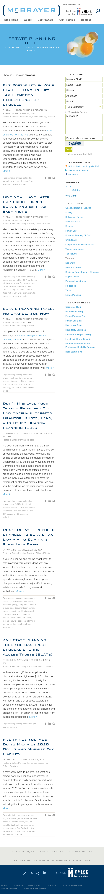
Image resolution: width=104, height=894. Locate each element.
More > (7, 171)
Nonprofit (70, 263)
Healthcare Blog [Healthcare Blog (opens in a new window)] (73, 325)
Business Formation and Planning (82, 272)
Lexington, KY (23, 851)
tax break (15, 825)
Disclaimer (17, 886)
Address (71, 96)
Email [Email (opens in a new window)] (53, 178)
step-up (6, 621)
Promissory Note (27, 283)
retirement (29, 381)
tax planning (29, 621)
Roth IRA (23, 384)
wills (21, 624)
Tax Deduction (23, 828)
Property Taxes (17, 822)
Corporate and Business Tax (79, 244)
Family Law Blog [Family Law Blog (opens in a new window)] (73, 320)
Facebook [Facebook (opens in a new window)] (71, 174)
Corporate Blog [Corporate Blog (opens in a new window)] (73, 307)
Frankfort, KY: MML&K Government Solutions (52, 860)
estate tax (27, 178)
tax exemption (26, 293)
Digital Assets (72, 276)
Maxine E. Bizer (14, 433)
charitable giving (10, 605)
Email (70, 101)
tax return (18, 834)
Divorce (69, 226)
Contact (86, 20)
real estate (30, 507)
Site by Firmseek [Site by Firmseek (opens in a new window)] (9, 888)
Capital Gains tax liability (22, 601)
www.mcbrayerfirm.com (71, 5)
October (76, 190)
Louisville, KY (51, 851)
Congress (23, 605)
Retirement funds (73, 217)
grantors (19, 378)
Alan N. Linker (14, 110)
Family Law (70, 231)
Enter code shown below (81, 138)
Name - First (74, 79)
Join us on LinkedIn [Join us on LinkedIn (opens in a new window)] (76, 170)
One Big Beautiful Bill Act (78, 208)
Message (72, 116)
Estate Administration (76, 281)
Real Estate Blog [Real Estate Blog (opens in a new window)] (73, 351)
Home (4, 886)
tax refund (30, 831)
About (28, 20)
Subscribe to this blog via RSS (82, 166)
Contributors (45, 20)
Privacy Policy (35, 886)
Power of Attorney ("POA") (78, 235)
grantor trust (8, 378)
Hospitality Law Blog (75, 330)
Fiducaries (70, 286)
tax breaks (25, 825)
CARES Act (71, 240)
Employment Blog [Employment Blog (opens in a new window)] (74, 311)
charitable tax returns (17, 815)
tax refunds (8, 834)
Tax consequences (74, 249)
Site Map (52, 886)
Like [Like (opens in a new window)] (45, 178)
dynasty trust (14, 277)
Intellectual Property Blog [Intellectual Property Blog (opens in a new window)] (78, 334)
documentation (21, 608)
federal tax (7, 181)
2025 (68, 186)
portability (17, 184)
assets (11, 598)
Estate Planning (73, 295)
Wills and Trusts (73, 267)
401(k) (68, 212)
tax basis (18, 621)
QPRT (5, 286)
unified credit (13, 514)
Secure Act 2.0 (72, 221)
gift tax (16, 181)
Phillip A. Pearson (33, 110)
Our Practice (67, 20)
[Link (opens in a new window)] (80, 11)
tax (24, 184)
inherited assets (24, 617)
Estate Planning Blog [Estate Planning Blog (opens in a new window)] (75, 316)
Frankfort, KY (80, 851)
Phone (70, 90)
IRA (22, 381)
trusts (24, 296)
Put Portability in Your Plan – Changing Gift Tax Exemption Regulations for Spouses (28, 95)
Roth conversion (10, 384)
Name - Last (74, 85)
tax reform (16, 296)
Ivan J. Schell (30, 433)
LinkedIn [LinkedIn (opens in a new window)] (49, 178)
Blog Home (11, 20)
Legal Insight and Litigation (78, 339)
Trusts (68, 290)
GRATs (26, 280)
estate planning (15, 178)
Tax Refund (71, 253)
